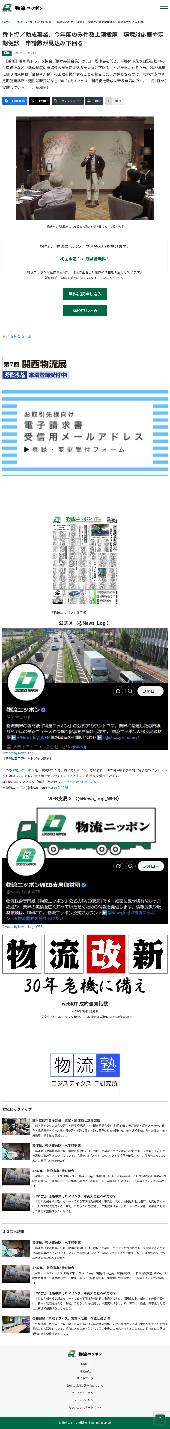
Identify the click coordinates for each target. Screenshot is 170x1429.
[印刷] (94, 101)
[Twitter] (39, 101)
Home (6, 22)
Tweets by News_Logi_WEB (22, 927)
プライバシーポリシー (85, 1393)
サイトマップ (85, 1378)
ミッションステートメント (85, 1407)
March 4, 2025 (58, 788)
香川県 (26, 336)
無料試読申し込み (85, 294)
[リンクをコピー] (68, 101)
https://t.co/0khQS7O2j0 (81, 782)
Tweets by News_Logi (18, 753)
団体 (19, 22)
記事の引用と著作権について (85, 1385)
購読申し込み (85, 310)
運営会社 (85, 1371)
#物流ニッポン (23, 770)
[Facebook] (14, 101)
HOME (85, 1364)
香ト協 (15, 336)
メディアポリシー (85, 1400)
